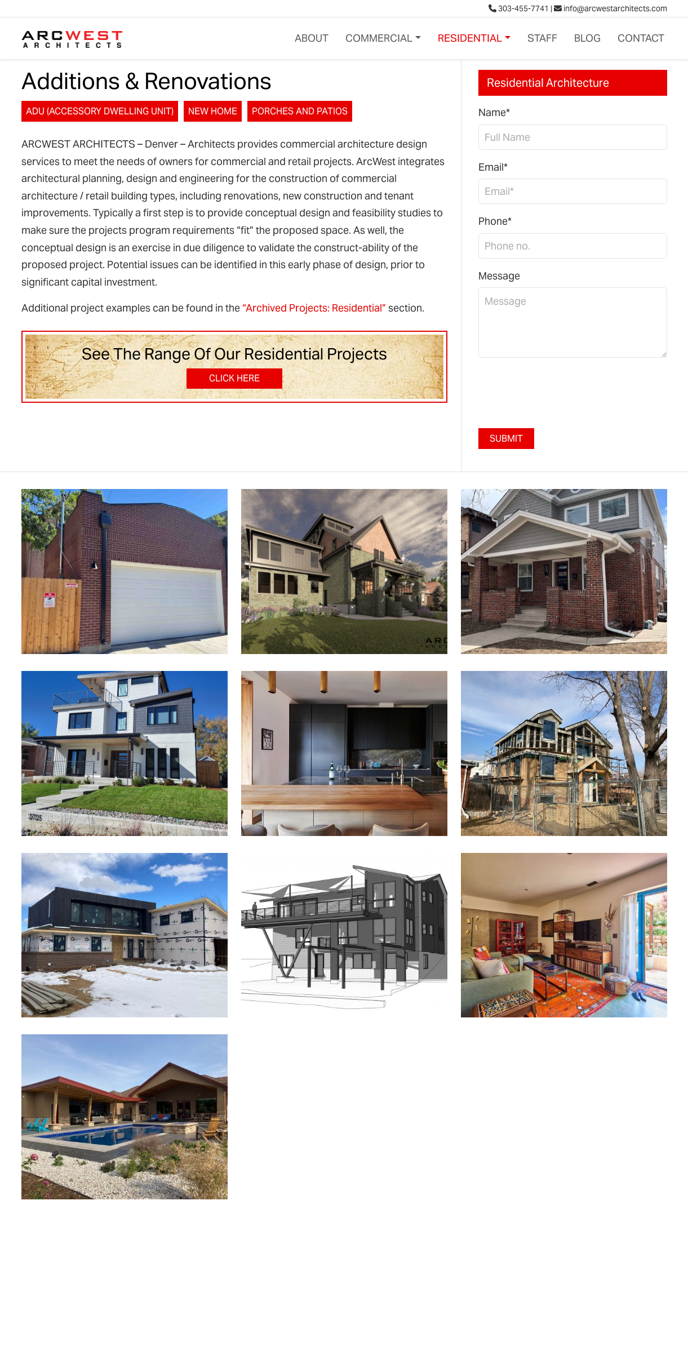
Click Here (234, 378)
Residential (470, 38)
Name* (494, 112)
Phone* (495, 221)
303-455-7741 (519, 8)
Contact (641, 38)
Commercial (378, 38)
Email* (493, 167)
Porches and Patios (300, 111)
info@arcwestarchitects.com (610, 8)
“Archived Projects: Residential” (314, 307)
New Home (212, 111)
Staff (542, 38)
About (312, 38)
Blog (587, 38)
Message (499, 275)
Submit (506, 438)
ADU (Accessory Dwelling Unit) (100, 111)
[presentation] (564, 389)
